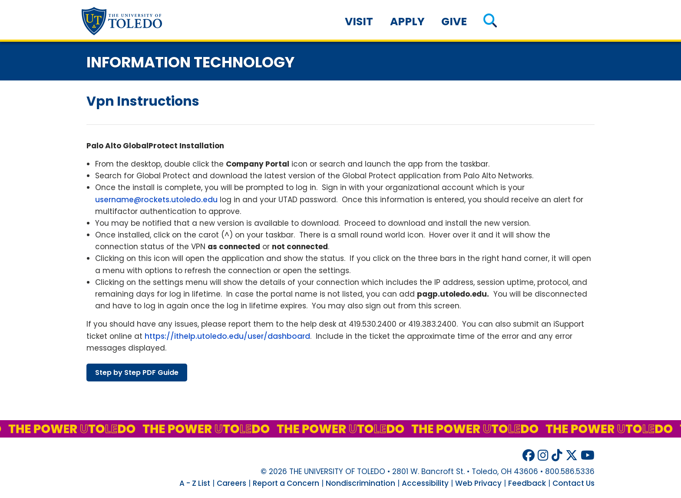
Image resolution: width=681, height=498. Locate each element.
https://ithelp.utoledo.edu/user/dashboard (227, 336)
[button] (490, 21)
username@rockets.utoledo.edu (156, 199)
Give (454, 21)
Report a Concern (286, 483)
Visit (359, 21)
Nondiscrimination (360, 483)
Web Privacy (478, 483)
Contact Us (573, 483)
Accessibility (425, 483)
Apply (407, 21)
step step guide (137, 373)
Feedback (527, 483)
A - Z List (194, 483)
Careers (231, 483)
